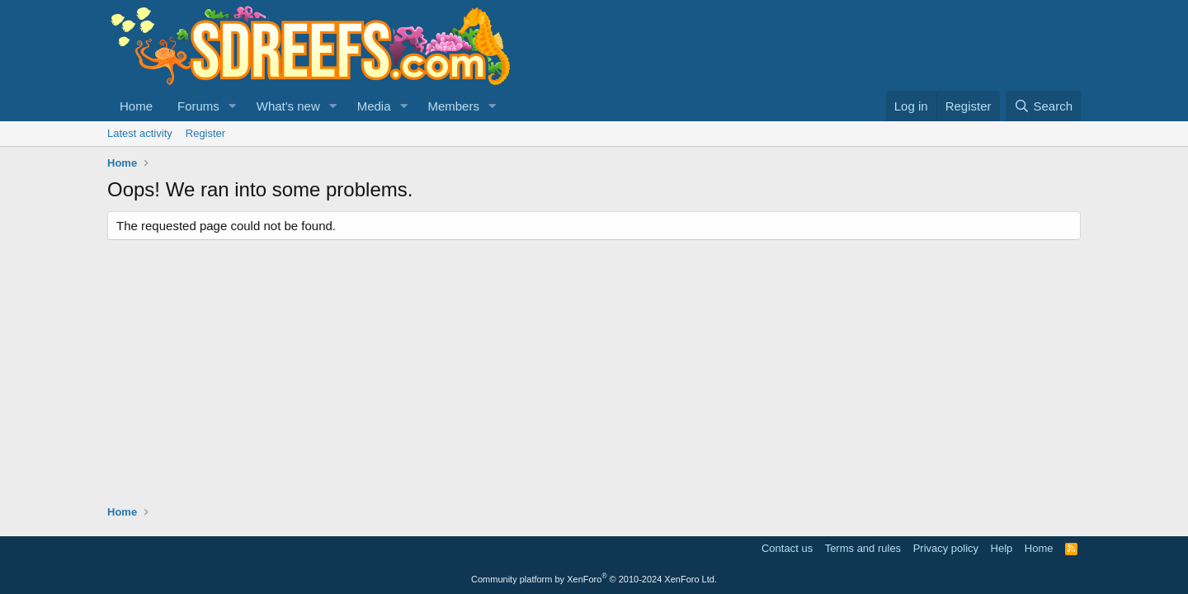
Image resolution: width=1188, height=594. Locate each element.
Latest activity (139, 133)
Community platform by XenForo (594, 579)
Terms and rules (863, 548)
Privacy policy (945, 548)
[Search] (1043, 106)
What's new (288, 106)
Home (136, 106)
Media (374, 106)
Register (205, 133)
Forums (198, 106)
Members (453, 106)
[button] (232, 106)
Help (1002, 548)
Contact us (787, 548)
